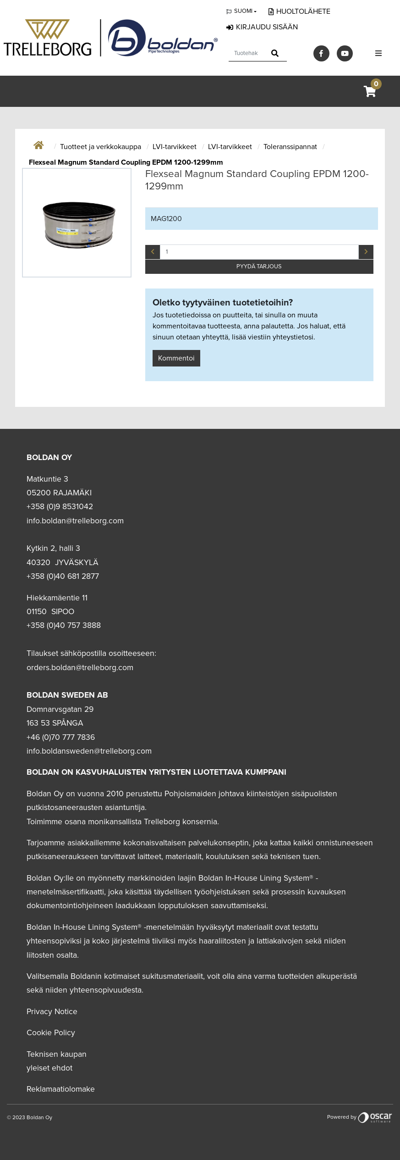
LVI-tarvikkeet (175, 146)
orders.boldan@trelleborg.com (80, 667)
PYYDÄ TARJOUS (259, 266)
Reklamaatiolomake (61, 1089)
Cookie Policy (51, 1033)
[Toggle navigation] (378, 53)
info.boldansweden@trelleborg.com (89, 751)
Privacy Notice (52, 1011)
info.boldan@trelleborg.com (75, 521)
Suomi (243, 11)
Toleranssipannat (291, 146)
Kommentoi (176, 358)
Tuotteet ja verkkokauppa (101, 146)
